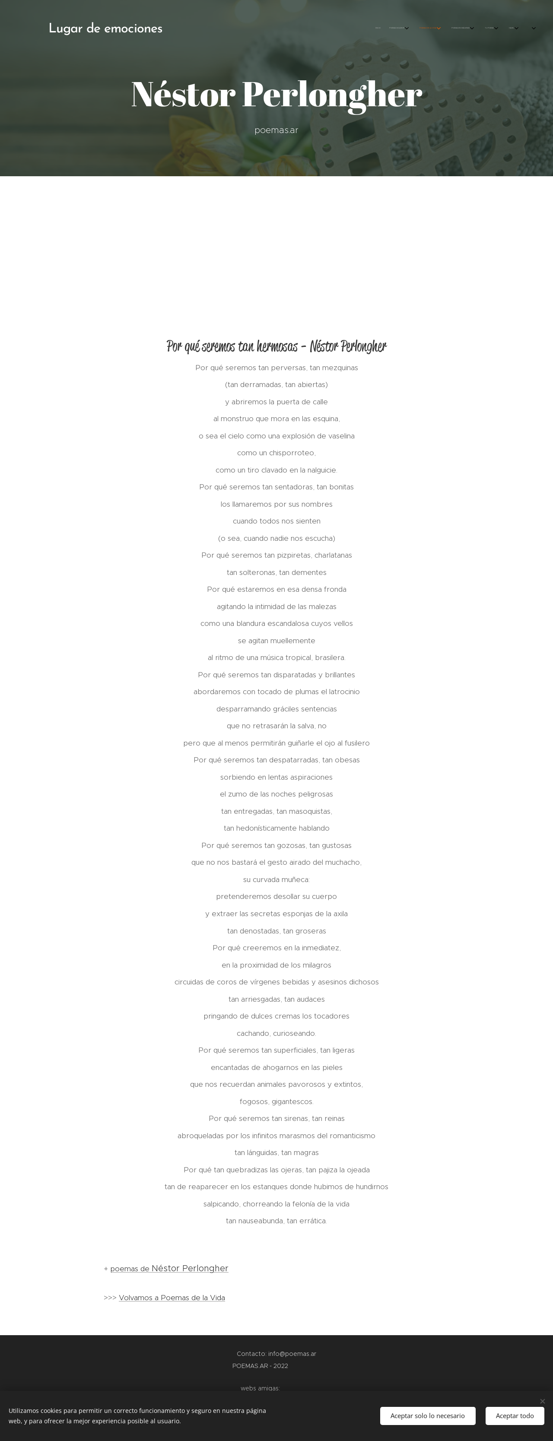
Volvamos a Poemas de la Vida (172, 1297)
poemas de (134, 1268)
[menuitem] (444, 28)
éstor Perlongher (193, 1268)
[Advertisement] (276, 241)
